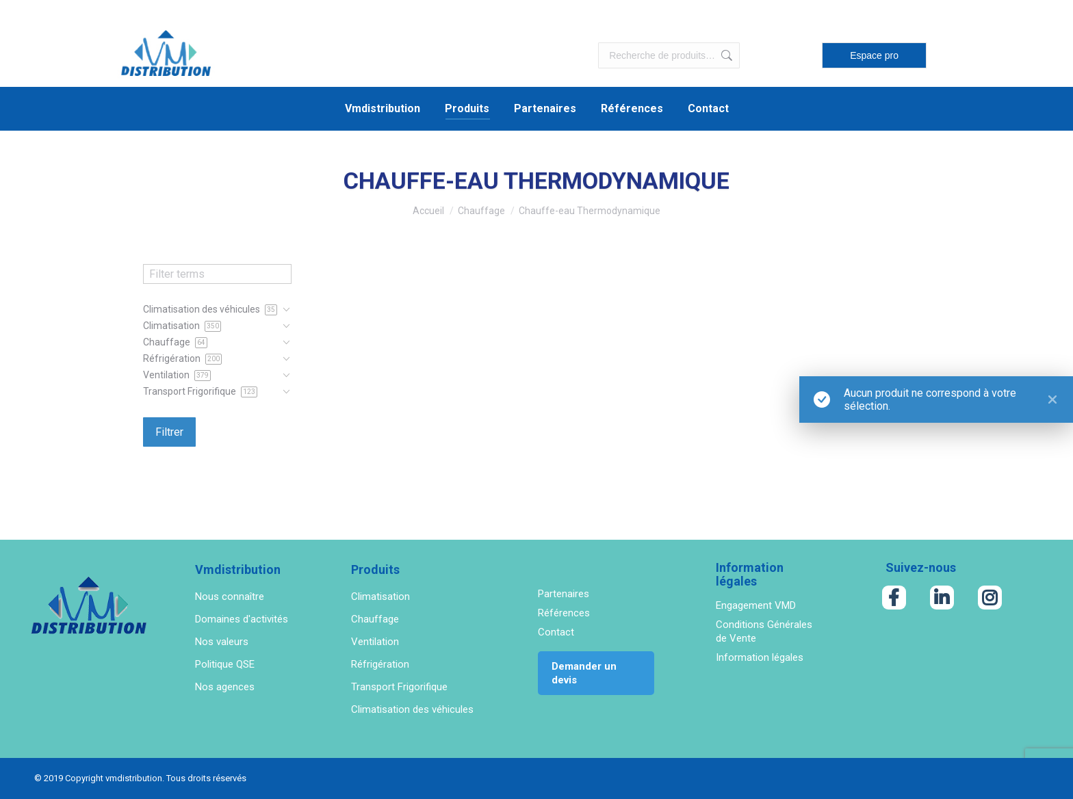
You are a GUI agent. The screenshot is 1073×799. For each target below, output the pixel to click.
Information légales (759, 657)
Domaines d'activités (241, 619)
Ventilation (375, 642)
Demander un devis (584, 673)
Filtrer (169, 431)
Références (564, 613)
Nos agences (225, 687)
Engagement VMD (756, 605)
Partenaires (563, 594)
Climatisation (380, 596)
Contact (556, 632)
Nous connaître (229, 596)
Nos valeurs (221, 642)
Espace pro (874, 55)
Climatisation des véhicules (412, 709)
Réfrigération (380, 664)
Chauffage (375, 619)
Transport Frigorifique (399, 687)
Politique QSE (225, 664)
